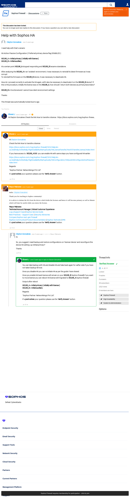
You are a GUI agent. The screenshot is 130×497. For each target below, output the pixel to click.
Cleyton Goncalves (14, 42)
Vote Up (10, 179)
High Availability (109, 299)
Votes (48, 128)
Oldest (41, 129)
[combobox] (66, 5)
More (49, 13)
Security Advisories (42, 214)
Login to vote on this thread (102, 268)
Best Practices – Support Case (21, 214)
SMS (63, 220)
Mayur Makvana (15, 187)
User (127, 4)
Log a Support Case (17, 212)
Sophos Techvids (54, 220)
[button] (111, 5)
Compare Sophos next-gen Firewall (23, 217)
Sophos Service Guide (34, 212)
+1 (94, 259)
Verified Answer (107, 263)
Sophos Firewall (109, 295)
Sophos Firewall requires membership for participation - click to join (65, 493)
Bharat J (11, 114)
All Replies (25, 124)
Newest (56, 128)
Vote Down (14, 179)
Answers (72, 124)
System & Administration (112, 303)
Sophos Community (17, 220)
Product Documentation (36, 220)
